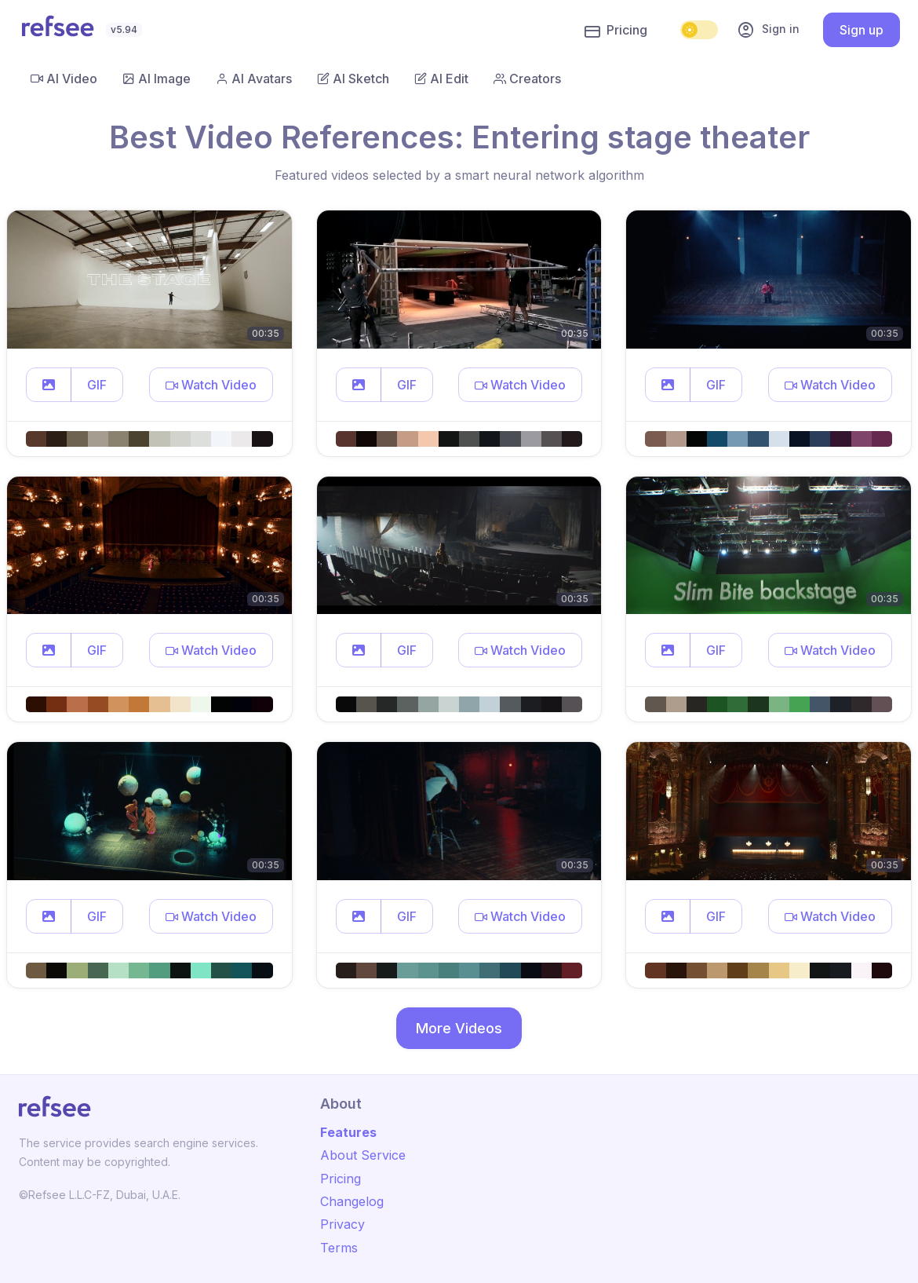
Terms (339, 1248)
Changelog (352, 1201)
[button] (48, 384)
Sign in (768, 29)
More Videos (459, 1028)
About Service (363, 1155)
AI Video (64, 78)
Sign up (861, 30)
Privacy (342, 1224)
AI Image (156, 78)
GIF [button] (97, 385)
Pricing (616, 30)
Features (348, 1132)
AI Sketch (353, 78)
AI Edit (441, 78)
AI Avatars (254, 78)
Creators (527, 78)
